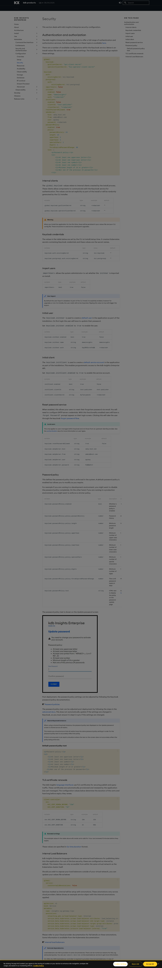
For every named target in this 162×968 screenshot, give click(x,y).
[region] (81, 964)
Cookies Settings (120, 964)
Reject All (135, 964)
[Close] (158, 963)
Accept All (150, 964)
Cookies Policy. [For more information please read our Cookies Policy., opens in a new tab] (38, 966)
